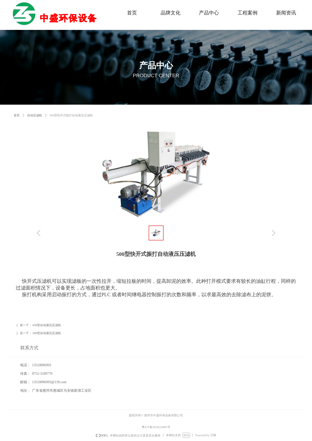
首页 (17, 115)
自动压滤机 (34, 115)
